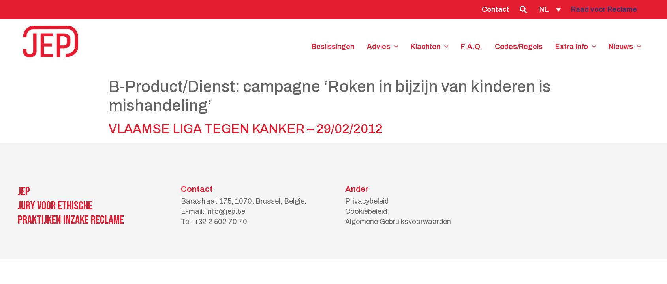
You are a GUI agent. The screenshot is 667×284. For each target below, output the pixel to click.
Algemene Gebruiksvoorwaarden (398, 222)
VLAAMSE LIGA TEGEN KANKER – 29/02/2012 (246, 129)
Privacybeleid (367, 201)
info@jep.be (225, 211)
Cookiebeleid (366, 211)
